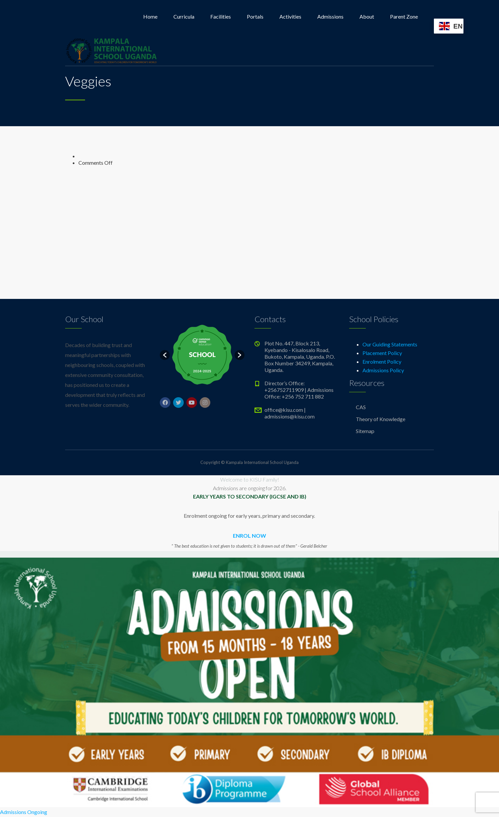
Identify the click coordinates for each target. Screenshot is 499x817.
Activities (290, 16)
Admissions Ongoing (23, 812)
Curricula (183, 16)
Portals (255, 16)
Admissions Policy (383, 370)
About (366, 16)
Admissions (330, 16)
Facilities (220, 16)
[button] (165, 355)
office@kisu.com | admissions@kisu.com (289, 413)
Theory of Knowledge (380, 419)
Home (150, 16)
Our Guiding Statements (389, 344)
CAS (361, 407)
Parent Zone (404, 16)
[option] (202, 355)
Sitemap (365, 431)
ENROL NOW (249, 535)
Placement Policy (382, 353)
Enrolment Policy (381, 361)
